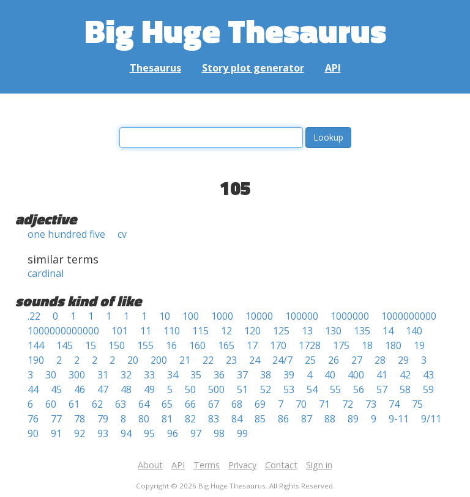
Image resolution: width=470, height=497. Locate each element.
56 (358, 389)
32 (126, 374)
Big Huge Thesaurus (235, 30)
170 (278, 345)
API (333, 68)
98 (219, 433)
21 (184, 360)
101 (119, 330)
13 (307, 330)
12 (226, 330)
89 (353, 418)
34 (172, 374)
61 (74, 404)
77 (56, 418)
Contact (281, 465)
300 (77, 374)
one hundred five (66, 234)
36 (219, 374)
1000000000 (408, 316)
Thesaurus (155, 68)
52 (265, 389)
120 (252, 330)
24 (254, 360)
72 (347, 404)
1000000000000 (63, 330)
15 (90, 345)
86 (283, 418)
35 (195, 374)
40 (329, 374)
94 (126, 433)
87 (306, 418)
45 (56, 389)
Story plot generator (253, 68)
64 (143, 404)
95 (149, 433)
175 (341, 345)
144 (36, 345)
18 (367, 345)
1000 (222, 316)
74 (394, 404)
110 (171, 330)
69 (260, 404)
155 (145, 345)
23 (231, 360)
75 (417, 404)
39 (288, 374)
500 (216, 389)
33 (149, 374)
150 (116, 345)
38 (265, 374)
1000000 (349, 316)
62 (97, 404)
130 (333, 330)
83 (213, 418)
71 (324, 404)
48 (126, 389)
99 (242, 433)
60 (50, 404)
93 (102, 433)
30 (50, 374)
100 (190, 316)
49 (149, 389)
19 (419, 345)
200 (159, 360)
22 (208, 360)
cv (122, 234)
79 (102, 418)
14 (388, 330)
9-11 (399, 418)
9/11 (431, 418)
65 (167, 404)
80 (143, 418)
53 (288, 389)
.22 (34, 316)
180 (393, 345)
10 (164, 316)
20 (132, 360)
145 (64, 345)
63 (120, 404)
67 (213, 404)
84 (236, 418)
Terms (206, 465)
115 (200, 330)
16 (171, 345)
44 (33, 389)
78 (79, 418)
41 (381, 374)
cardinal (46, 273)
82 (190, 418)
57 (381, 389)
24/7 (282, 360)
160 (197, 345)
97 (195, 433)
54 (312, 389)
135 (362, 330)
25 (310, 360)
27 (356, 360)
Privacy (242, 465)
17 (252, 345)
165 (226, 345)
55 (335, 389)
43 (428, 374)
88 (329, 418)
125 (281, 330)
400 (356, 374)
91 (56, 433)
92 (79, 433)
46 (79, 389)
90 (33, 433)
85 (260, 418)
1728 (310, 345)
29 (403, 360)
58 (405, 389)
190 (36, 360)
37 (242, 374)
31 (102, 374)
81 (167, 418)
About (150, 465)
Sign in (319, 465)
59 (428, 389)
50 (190, 389)
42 (405, 374)
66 (190, 404)
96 (172, 433)
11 (145, 330)
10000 (259, 316)
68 (236, 404)
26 (333, 360)
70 (301, 404)
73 (370, 404)
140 (414, 330)
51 (242, 389)
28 (380, 360)
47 (102, 389)
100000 (301, 316)
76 (33, 418)
